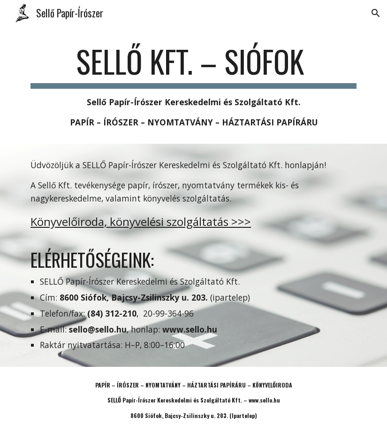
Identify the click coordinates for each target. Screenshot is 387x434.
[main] (193, 85)
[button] (375, 13)
